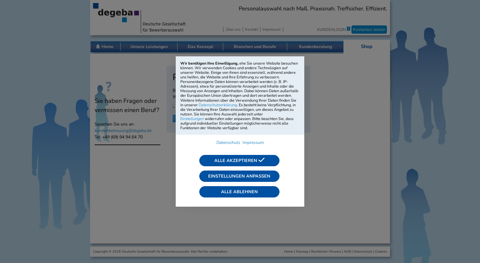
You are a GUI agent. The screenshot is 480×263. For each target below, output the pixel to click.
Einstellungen (192, 118)
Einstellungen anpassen (239, 176)
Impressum (253, 142)
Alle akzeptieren (239, 160)
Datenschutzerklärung (218, 104)
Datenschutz (228, 142)
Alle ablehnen (239, 192)
